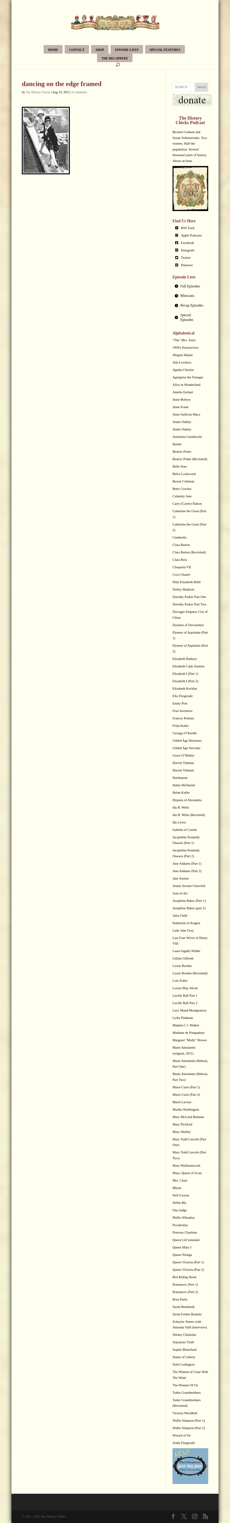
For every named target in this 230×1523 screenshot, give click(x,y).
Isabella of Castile (184, 830)
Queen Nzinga (182, 1255)
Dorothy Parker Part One (189, 597)
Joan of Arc (180, 893)
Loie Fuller (180, 980)
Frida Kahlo (180, 725)
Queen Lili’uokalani (186, 1240)
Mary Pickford (182, 1124)
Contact (77, 50)
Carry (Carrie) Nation (187, 503)
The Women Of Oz (185, 1385)
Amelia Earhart (182, 392)
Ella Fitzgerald (182, 696)
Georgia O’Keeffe (184, 733)
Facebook (187, 243)
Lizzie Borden (182, 966)
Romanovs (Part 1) (185, 1284)
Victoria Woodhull (184, 1413)
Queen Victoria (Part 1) (188, 1262)
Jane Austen (180, 878)
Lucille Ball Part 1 (184, 995)
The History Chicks (38, 92)
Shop (99, 50)
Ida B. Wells (180, 807)
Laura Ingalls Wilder (186, 951)
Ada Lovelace (181, 362)
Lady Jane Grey (183, 930)
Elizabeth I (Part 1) (185, 673)
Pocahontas (180, 1225)
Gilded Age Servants (186, 748)
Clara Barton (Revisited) (189, 552)
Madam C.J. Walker (185, 1025)
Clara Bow (179, 559)
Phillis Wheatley (183, 1217)
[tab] (190, 286)
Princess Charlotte (184, 1232)
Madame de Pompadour (188, 1032)
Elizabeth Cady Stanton (188, 666)
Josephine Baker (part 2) (189, 908)
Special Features (165, 50)
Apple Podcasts (191, 235)
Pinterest (187, 265)
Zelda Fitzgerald (183, 1443)
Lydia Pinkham (182, 1018)
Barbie (176, 444)
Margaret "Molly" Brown (189, 1040)
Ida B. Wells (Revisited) (188, 815)
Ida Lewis (179, 822)
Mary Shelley (181, 1132)
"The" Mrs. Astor (184, 340)
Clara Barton (181, 545)
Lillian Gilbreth (183, 958)
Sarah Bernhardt (183, 1307)
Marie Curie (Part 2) (186, 1094)
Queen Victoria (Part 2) (188, 1269)
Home (53, 50)
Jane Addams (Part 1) (186, 863)
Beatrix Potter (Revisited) (189, 459)
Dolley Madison (183, 589)
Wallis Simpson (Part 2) (188, 1428)
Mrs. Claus (179, 1180)
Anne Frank (180, 407)
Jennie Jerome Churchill (188, 886)
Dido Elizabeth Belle (186, 582)
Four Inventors (182, 711)
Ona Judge (179, 1210)
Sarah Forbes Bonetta (186, 1314)
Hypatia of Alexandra (186, 800)
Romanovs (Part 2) (185, 1292)
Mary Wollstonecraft (186, 1165)
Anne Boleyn (181, 399)
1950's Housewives (185, 347)
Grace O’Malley (183, 755)
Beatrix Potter (181, 451)
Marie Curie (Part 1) (186, 1087)
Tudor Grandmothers (186, 1392)
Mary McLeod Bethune (188, 1117)
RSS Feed (188, 228)
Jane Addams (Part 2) (186, 871)
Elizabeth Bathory (184, 659)
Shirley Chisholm (184, 1335)
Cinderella (179, 537)
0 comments (79, 92)
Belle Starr (179, 466)
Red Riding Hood (184, 1277)
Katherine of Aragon (186, 923)
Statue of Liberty (183, 1357)
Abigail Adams (182, 355)
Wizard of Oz (181, 1435)
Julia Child (179, 915)
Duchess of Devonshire (188, 625)
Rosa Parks (180, 1299)
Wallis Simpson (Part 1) (188, 1420)
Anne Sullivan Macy (186, 414)
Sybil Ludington (183, 1364)
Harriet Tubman (183, 763)
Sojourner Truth (183, 1342)
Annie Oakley (181, 422)
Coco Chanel (181, 574)
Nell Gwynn (180, 1195)
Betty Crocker (182, 489)
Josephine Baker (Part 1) (189, 900)
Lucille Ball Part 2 (184, 1003)
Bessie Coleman (183, 481)
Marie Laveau (181, 1102)
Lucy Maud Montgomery (189, 1010)
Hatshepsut (180, 778)
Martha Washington (185, 1109)
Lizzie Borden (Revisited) (190, 973)
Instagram (188, 250)
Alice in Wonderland (186, 384)
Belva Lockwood (184, 474)
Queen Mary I (181, 1247)
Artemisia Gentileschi (187, 437)
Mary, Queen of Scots (187, 1173)
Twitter (186, 257)
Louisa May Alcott (185, 988)
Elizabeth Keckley (184, 688)
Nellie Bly (179, 1203)
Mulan (176, 1188)
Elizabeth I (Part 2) (185, 681)
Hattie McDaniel (183, 785)
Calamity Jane (182, 496)
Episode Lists (127, 50)
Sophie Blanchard (184, 1349)
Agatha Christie (183, 370)
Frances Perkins (183, 718)
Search (201, 87)
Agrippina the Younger (187, 377)
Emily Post (179, 703)
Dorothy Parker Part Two (189, 604)
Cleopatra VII (181, 567)
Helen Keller (181, 792)
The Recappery (115, 58)
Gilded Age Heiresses (187, 740)
